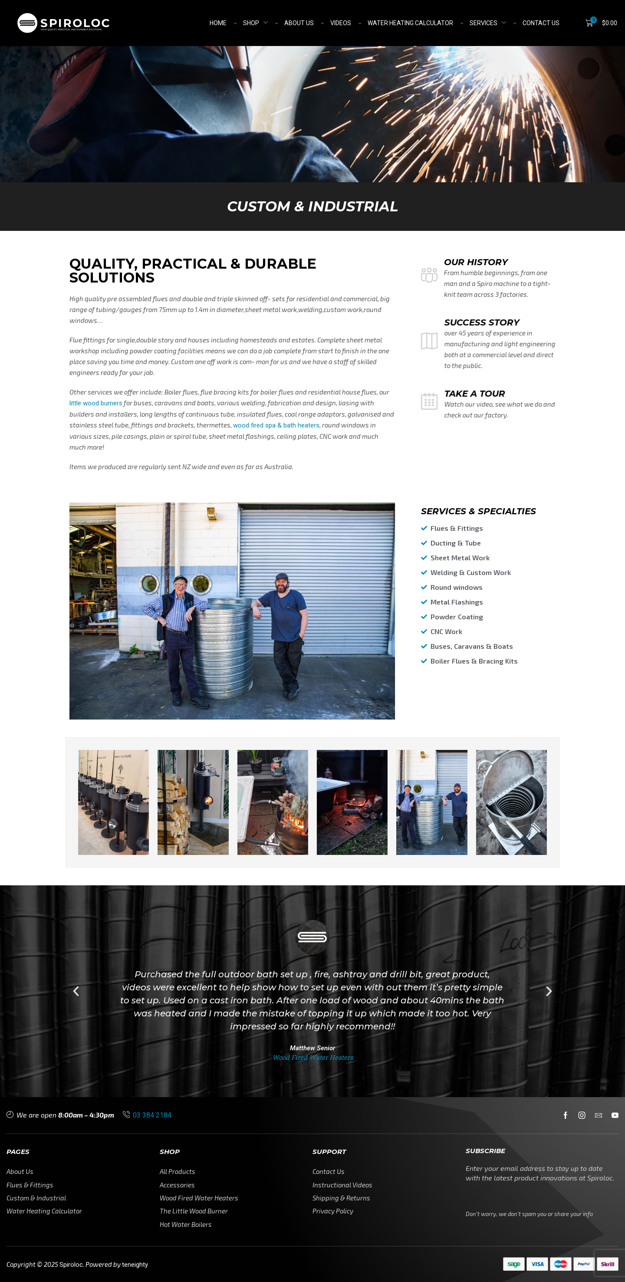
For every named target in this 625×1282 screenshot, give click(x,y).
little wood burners (95, 403)
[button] (601, 23)
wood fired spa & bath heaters (276, 425)
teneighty (135, 1265)
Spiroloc (71, 1265)
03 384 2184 (152, 1115)
